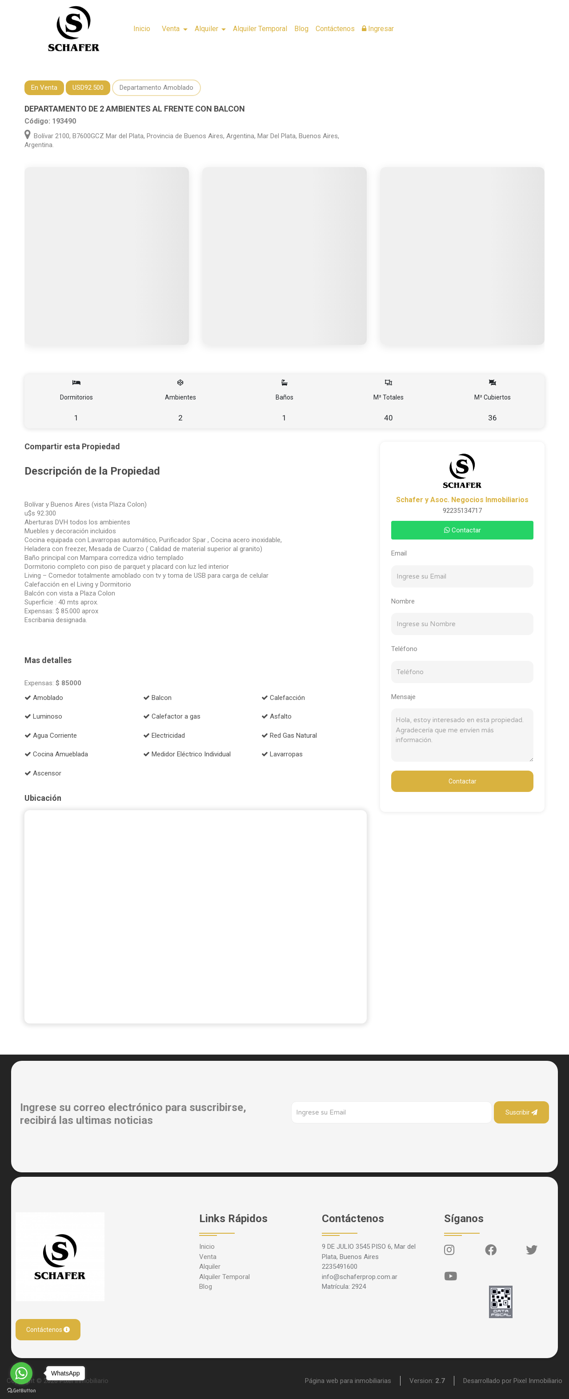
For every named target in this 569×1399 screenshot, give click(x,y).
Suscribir (521, 1112)
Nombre (403, 601)
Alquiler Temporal (260, 28)
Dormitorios (76, 401)
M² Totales (388, 401)
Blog (301, 28)
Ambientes (180, 401)
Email (399, 553)
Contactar (462, 530)
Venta (207, 1257)
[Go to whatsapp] (21, 1373)
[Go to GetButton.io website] (21, 1390)
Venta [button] (171, 28)
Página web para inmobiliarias (348, 1381)
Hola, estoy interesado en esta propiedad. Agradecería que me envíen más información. (462, 735)
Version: (427, 1381)
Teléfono (404, 649)
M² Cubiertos (492, 401)
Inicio (141, 28)
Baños (284, 401)
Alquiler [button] (207, 28)
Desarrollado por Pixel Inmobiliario (512, 1381)
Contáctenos (335, 28)
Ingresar (378, 28)
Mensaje (403, 697)
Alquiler (209, 1267)
